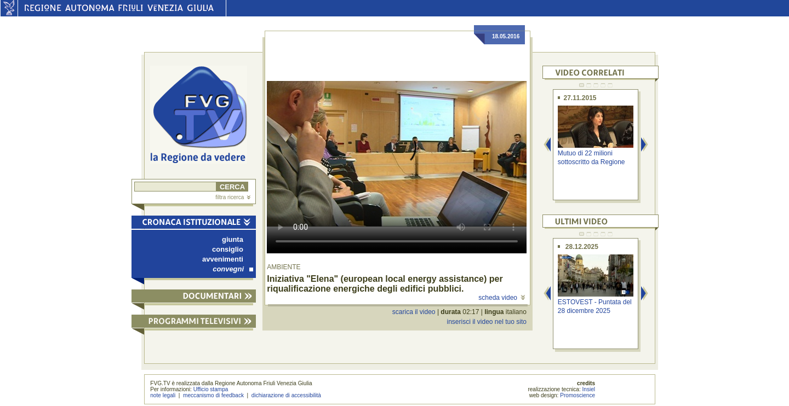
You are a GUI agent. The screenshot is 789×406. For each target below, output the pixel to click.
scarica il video (414, 312)
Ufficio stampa (210, 389)
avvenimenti (222, 259)
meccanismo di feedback (213, 395)
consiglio (227, 249)
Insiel (589, 389)
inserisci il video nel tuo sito (486, 322)
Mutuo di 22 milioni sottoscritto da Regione (591, 157)
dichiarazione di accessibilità (286, 395)
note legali (162, 395)
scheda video (501, 297)
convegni (233, 269)
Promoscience (577, 395)
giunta (232, 239)
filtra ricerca (232, 197)
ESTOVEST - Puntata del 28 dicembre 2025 (595, 306)
